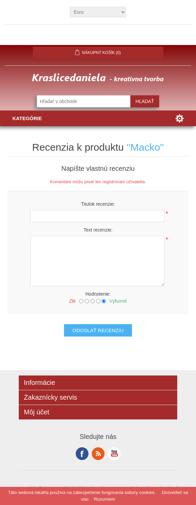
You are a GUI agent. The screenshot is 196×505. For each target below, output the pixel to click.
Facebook (82, 453)
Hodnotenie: (98, 294)
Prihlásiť (98, 37)
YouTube (114, 453)
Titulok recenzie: (98, 204)
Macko (145, 147)
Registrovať (60, 37)
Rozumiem (104, 499)
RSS (98, 453)
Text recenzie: (97, 230)
